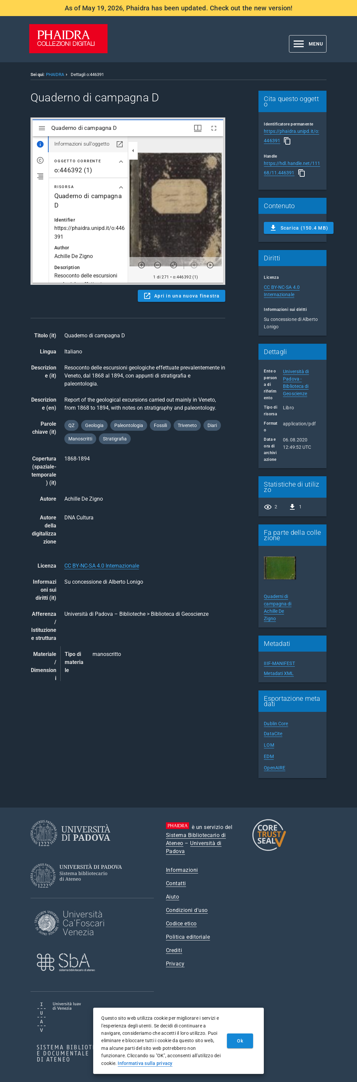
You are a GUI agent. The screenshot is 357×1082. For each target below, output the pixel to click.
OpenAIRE (274, 767)
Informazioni (182, 870)
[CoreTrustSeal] (269, 850)
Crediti (174, 950)
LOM (269, 745)
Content (128, 201)
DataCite (273, 733)
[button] (307, 44)
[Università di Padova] (70, 851)
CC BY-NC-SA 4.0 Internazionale (101, 566)
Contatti (176, 883)
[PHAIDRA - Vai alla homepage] (68, 51)
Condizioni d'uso (187, 910)
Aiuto (172, 897)
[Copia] (287, 141)
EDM (269, 756)
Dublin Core (276, 723)
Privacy (175, 964)
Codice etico (181, 923)
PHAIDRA (55, 74)
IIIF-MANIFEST (279, 663)
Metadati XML (279, 673)
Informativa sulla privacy (145, 1063)
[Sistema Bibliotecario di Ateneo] (79, 894)
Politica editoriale (188, 937)
